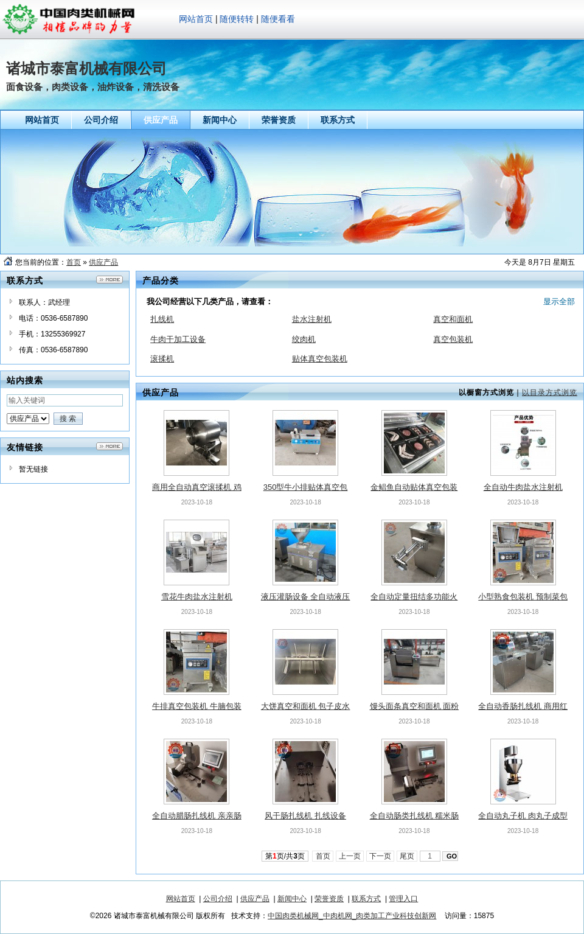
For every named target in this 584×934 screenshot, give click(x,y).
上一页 (350, 856)
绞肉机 (304, 339)
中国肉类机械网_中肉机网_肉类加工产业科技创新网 (352, 915)
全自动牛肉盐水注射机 (523, 487)
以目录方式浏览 (549, 392)
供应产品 (103, 262)
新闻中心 (292, 898)
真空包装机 (453, 339)
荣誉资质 (329, 898)
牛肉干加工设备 (178, 339)
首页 (73, 262)
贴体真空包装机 (319, 358)
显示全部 (559, 301)
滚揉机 (162, 358)
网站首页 (196, 19)
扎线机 (162, 319)
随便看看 (278, 19)
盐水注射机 (312, 319)
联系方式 (366, 898)
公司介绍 (217, 898)
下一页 (380, 856)
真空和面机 (453, 319)
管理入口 (403, 898)
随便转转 (237, 19)
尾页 (407, 856)
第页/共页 (285, 856)
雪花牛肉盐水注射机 (196, 596)
